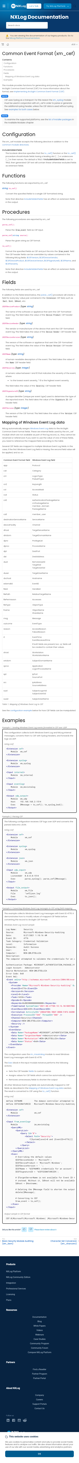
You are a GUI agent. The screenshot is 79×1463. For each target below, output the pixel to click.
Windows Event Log (39, 428)
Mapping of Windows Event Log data (22, 76)
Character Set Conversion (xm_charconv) (63, 1242)
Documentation (39, 1317)
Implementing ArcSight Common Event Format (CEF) (39, 91)
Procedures (9, 70)
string (5, 188)
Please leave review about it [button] (45, 1230)
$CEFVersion (33, 257)
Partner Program (39, 1374)
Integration (11, 1283)
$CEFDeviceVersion (34, 260)
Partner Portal (39, 1378)
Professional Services (16, 1288)
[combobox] (27, 25)
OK (39, 1453)
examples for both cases (21, 109)
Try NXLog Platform (56, 6)
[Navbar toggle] (3, 44)
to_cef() (48, 153)
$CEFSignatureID (52, 260)
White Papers (39, 1326)
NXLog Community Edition (18, 1277)
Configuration (10, 63)
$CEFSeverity (12, 263)
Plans (8, 1300)
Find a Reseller (39, 1369)
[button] (7, 6)
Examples (8, 80)
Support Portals (39, 1404)
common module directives (15, 144)
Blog (39, 1321)
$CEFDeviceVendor (48, 257)
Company (39, 1395)
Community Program (39, 1343)
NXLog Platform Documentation (25, 38)
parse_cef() (47, 294)
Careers (39, 1399)
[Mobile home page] (7, 44)
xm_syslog (58, 100)
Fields (6, 73)
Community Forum (39, 1348)
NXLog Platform (13, 1271)
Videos (39, 1330)
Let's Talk (34, 6)
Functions (8, 66)
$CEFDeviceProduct (15, 260)
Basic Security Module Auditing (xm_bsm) (17, 1242)
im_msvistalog (37, 1054)
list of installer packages (60, 119)
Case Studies (40, 1339)
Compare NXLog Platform (39, 1352)
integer (25, 367)
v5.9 (73, 44)
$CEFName (66, 260)
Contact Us (39, 1408)
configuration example (21, 710)
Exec (10, 1062)
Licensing (10, 1294)
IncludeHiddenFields (33, 199)
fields (31, 1071)
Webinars (39, 1334)
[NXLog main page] (18, 6)
